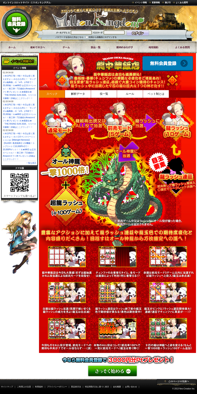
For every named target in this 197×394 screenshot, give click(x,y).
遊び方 (168, 2)
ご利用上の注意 (24, 387)
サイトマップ (7, 387)
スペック (52, 93)
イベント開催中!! (19, 61)
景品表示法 (76, 387)
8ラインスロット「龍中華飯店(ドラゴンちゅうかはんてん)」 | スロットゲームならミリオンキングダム (98, 18)
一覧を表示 (31, 163)
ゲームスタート (167, 63)
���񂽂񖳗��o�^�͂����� (117, 371)
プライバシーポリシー (57, 387)
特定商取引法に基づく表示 (97, 387)
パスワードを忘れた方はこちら (69, 37)
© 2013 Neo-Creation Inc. (183, 389)
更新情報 (156, 2)
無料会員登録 (16, 23)
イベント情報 (141, 2)
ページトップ (176, 382)
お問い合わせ (131, 387)
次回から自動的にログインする (103, 37)
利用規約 (39, 387)
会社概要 (117, 387)
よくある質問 (182, 2)
